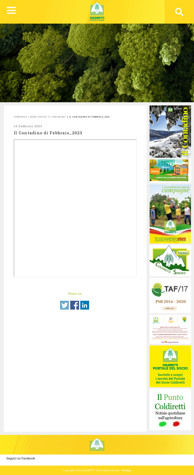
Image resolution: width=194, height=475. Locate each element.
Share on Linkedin (84, 305)
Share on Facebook (74, 305)
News (33, 116)
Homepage (20, 116)
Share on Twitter (64, 305)
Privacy (126, 470)
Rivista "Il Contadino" (52, 116)
